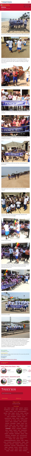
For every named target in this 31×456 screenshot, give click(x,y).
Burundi (17, 413)
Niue (18, 435)
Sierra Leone (12, 443)
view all (29, 366)
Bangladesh (26, 409)
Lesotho (22, 426)
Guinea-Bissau (13, 423)
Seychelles (7, 443)
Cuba (26, 414)
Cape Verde (26, 413)
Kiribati (6, 426)
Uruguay (7, 450)
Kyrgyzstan (14, 426)
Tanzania (16, 447)
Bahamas (21, 409)
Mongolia (6, 433)
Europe (26, 418)
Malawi (6, 430)
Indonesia (6, 425)
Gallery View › (27, 6)
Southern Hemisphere (21, 445)
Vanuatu (12, 450)
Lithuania (13, 428)
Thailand (20, 447)
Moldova (20, 431)
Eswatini (17, 418)
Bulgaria (13, 413)
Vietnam (16, 450)
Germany (7, 421)
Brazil (9, 413)
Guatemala (7, 423)
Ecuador (23, 416)
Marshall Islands (24, 430)
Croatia (23, 414)
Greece (20, 421)
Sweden (6, 447)
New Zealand (13, 435)
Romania (18, 440)
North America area (23, 435)
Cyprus (8, 416)
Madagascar (24, 428)
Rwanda (26, 440)
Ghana (11, 421)
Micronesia (16, 431)
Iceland (22, 423)
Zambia (20, 450)
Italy (14, 425)
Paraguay (10, 438)
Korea (10, 426)
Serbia (27, 442)
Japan (17, 425)
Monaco (25, 431)
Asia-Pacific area (7, 409)
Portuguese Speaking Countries (10, 440)
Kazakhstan (22, 425)
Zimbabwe (25, 450)
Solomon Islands (7, 445)
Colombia (13, 414)
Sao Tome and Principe (17, 442)
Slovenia (26, 443)
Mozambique (17, 433)
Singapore (17, 443)
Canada (21, 413)
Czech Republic (13, 416)
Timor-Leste (25, 447)
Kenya (26, 425)
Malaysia (10, 430)
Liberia (26, 426)
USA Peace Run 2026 (16, 403)
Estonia (13, 418)
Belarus (7, 411)
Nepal (26, 433)
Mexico (11, 431)
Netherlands (7, 435)
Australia (12, 409)
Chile (6, 414)
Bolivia (15, 411)
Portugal (21, 438)
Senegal (23, 442)
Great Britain (16, 421)
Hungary (18, 423)
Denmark (19, 416)
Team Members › (27, 4)
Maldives (15, 430)
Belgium (11, 411)
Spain (27, 445)
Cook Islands (18, 414)
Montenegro (11, 433)
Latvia (18, 426)
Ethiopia (22, 418)
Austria (16, 409)
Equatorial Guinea (8, 418)
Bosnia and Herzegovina (22, 411)
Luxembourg (19, 428)
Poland (17, 438)
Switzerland (11, 447)
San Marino (9, 442)
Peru (14, 438)
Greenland (25, 421)
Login (28, 452)
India (26, 423)
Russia (22, 440)
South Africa (13, 445)
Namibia (22, 433)
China (9, 414)
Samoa (5, 442)
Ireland (11, 425)
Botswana (5, 413)
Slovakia (21, 443)
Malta (19, 430)
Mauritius (7, 431)
